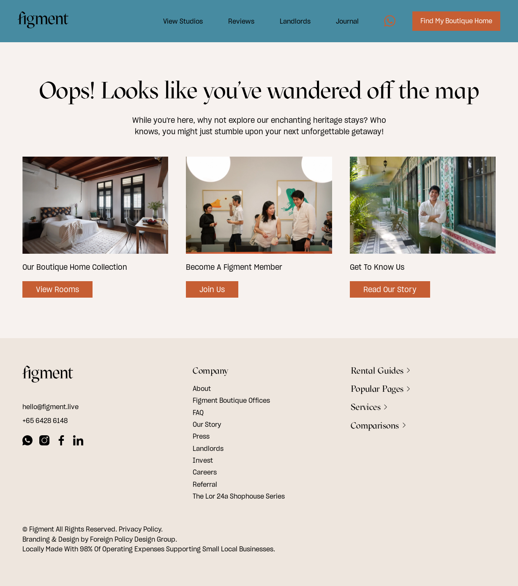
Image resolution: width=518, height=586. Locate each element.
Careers (205, 472)
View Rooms (57, 289)
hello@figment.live (50, 406)
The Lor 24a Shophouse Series (239, 496)
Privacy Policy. (141, 529)
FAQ (198, 412)
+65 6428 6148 (45, 420)
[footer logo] (47, 375)
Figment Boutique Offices (231, 400)
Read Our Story (390, 289)
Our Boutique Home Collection (74, 267)
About (202, 388)
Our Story (207, 424)
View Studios (178, 22)
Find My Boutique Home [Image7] (452, 22)
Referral (205, 484)
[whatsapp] (27, 441)
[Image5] (385, 22)
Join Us (212, 289)
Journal (342, 22)
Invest (203, 460)
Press (201, 436)
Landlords (290, 22)
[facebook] (61, 441)
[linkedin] (78, 441)
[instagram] (44, 441)
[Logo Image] (47, 22)
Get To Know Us (377, 267)
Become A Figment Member (234, 267)
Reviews (237, 22)
